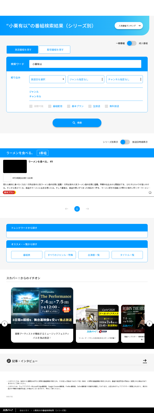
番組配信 (57, 106)
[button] (5, 324)
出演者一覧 (94, 254)
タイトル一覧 (127, 254)
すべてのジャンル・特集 (60, 254)
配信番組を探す (55, 49)
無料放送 (114, 106)
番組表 (26, 254)
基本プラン (78, 106)
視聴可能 (38, 106)
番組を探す (24, 410)
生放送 (96, 106)
